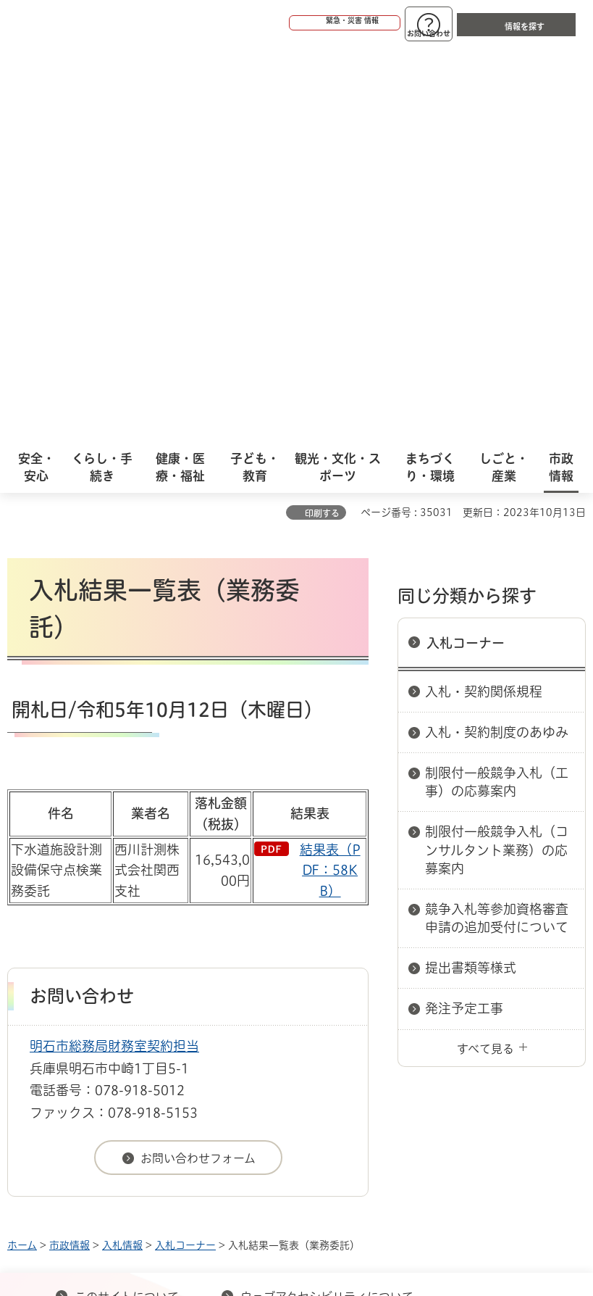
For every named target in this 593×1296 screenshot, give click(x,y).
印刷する (322, 119)
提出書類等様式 (470, 573)
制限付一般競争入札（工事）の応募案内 (496, 387)
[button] (289, 23)
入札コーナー (465, 248)
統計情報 (353, 1104)
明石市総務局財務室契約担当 (114, 651)
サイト (378, 925)
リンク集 (274, 925)
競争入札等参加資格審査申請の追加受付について (496, 523)
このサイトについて (127, 902)
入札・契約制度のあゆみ (496, 337)
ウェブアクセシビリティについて (326, 902)
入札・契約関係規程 (483, 297)
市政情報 (69, 851)
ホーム (22, 851)
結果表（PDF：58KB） (330, 476)
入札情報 (122, 851)
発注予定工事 (464, 613)
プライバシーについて (132, 925)
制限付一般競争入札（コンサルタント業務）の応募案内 (496, 455)
